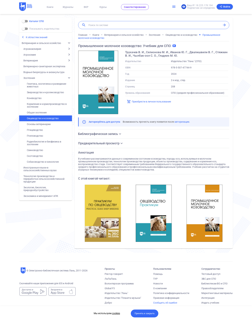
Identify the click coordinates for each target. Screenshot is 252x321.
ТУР (155, 278)
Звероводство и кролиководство (45, 92)
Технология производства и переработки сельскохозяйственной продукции (43, 179)
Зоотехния (29, 78)
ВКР (86, 7)
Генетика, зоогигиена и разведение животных (46, 85)
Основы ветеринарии (39, 124)
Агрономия (29, 54)
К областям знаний (36, 37)
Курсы (103, 7)
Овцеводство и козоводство (43, 118)
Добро (108, 302)
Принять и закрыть (145, 313)
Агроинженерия (32, 49)
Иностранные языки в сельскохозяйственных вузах (40, 169)
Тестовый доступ (210, 274)
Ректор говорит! (114, 274)
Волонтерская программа (119, 283)
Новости (158, 283)
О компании (160, 288)
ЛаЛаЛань (111, 278)
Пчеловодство (35, 135)
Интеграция (208, 298)
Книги (50, 7)
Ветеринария (30, 60)
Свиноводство (35, 150)
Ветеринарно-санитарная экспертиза (44, 66)
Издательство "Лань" (116, 293)
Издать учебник (210, 302)
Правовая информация (166, 298)
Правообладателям (212, 288)
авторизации (182, 121)
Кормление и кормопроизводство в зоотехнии (47, 105)
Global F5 (110, 288)
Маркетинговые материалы (217, 293)
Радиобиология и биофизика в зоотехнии (44, 143)
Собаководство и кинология (43, 161)
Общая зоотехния (37, 112)
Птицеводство (35, 130)
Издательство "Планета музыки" (123, 298)
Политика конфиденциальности (171, 293)
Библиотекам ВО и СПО (214, 283)
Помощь (158, 274)
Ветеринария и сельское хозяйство (41, 43)
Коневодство (34, 98)
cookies (116, 313)
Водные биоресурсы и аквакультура (43, 72)
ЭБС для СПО (208, 278)
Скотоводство (35, 156)
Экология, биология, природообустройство (36, 189)
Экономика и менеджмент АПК (40, 196)
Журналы (68, 7)
